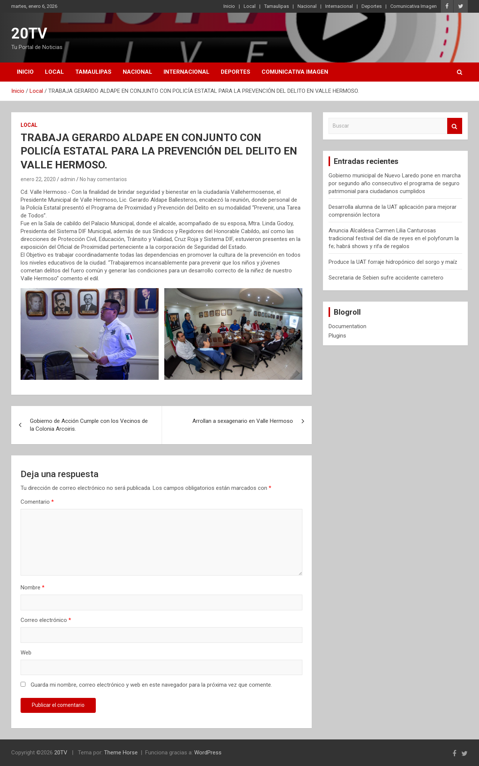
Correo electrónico (46, 620)
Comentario (37, 501)
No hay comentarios (103, 179)
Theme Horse (121, 752)
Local (250, 6)
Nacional (307, 6)
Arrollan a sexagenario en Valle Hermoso (242, 421)
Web (26, 652)
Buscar (454, 126)
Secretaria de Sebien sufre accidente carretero (386, 277)
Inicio (229, 6)
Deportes (371, 6)
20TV (29, 33)
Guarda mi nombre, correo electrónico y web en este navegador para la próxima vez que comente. (151, 684)
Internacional (339, 6)
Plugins (337, 335)
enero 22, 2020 (38, 179)
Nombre (33, 587)
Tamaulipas (276, 6)
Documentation (347, 326)
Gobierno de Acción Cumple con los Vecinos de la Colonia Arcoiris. (89, 425)
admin (67, 179)
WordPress (208, 752)
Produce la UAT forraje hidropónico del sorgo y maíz (393, 262)
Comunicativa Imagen (413, 6)
